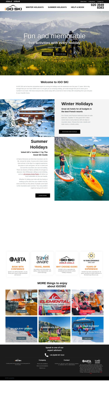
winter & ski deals (62, 54)
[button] (27, 118)
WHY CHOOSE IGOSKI (63, 266)
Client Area (83, 1)
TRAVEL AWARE (46, 266)
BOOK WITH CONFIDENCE (30, 266)
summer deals (46, 54)
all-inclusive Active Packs (31, 174)
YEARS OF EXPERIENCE (79, 266)
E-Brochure (92, 1)
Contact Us (100, 1)
